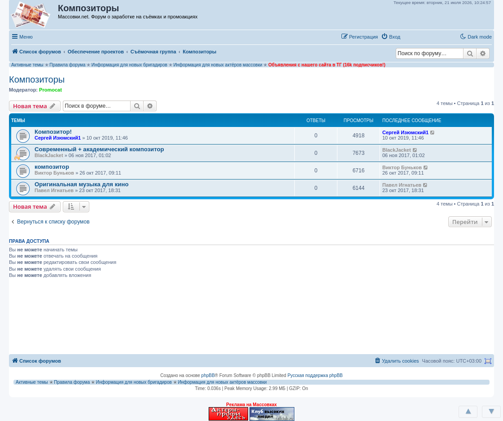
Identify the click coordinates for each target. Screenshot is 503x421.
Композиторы (37, 79)
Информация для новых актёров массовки (217, 64)
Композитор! (53, 131)
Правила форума (67, 64)
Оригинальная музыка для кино (81, 184)
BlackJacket (49, 155)
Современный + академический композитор (99, 149)
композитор (52, 166)
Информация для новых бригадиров (129, 64)
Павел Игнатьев (54, 190)
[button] (412, 36)
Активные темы (27, 64)
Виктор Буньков (54, 172)
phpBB (208, 375)
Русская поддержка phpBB (315, 375)
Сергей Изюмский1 (58, 137)
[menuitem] (390, 36)
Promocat (50, 89)
